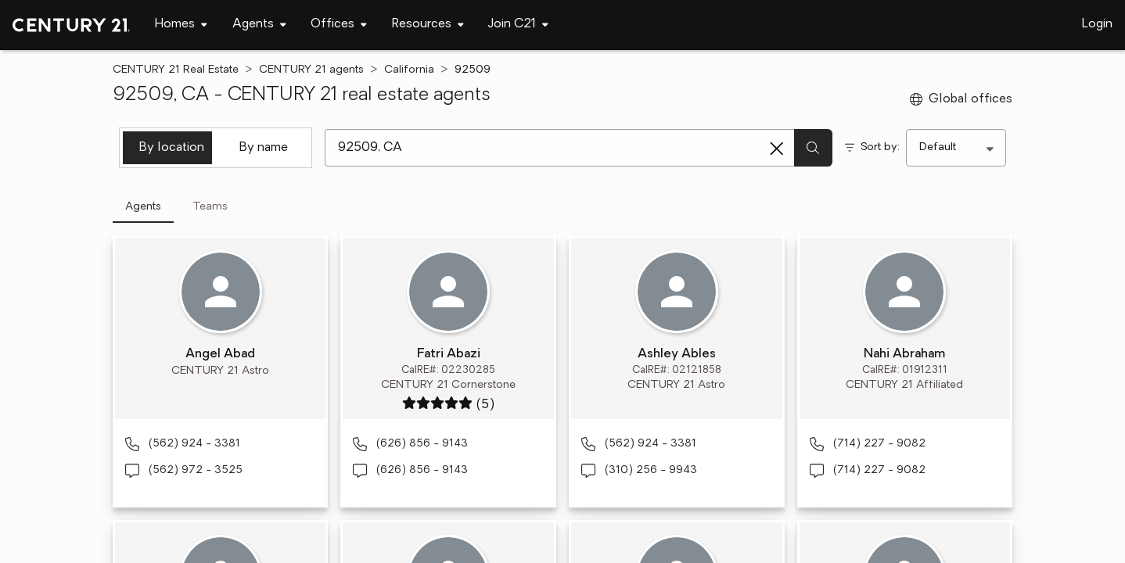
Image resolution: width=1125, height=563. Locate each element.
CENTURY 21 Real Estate (176, 70)
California (409, 70)
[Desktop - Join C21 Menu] (518, 24)
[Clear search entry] (777, 148)
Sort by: (880, 147)
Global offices (961, 99)
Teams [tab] (210, 207)
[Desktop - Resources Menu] (428, 24)
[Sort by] (956, 148)
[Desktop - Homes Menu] (181, 24)
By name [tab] (263, 148)
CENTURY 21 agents (311, 70)
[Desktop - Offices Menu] (339, 24)
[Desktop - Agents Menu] (259, 24)
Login (1097, 24)
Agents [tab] (143, 207)
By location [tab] (171, 148)
